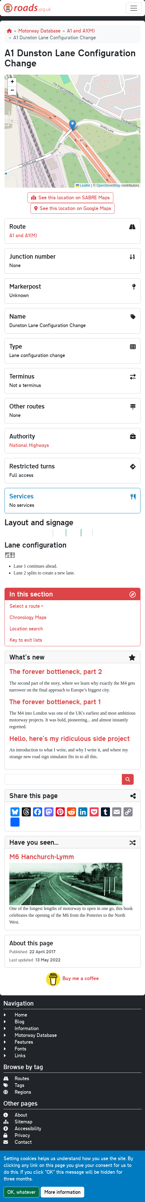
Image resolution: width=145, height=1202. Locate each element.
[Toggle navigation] (134, 8)
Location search (26, 628)
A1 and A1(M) (81, 30)
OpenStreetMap (108, 185)
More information (62, 1192)
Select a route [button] (25, 606)
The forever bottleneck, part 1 (55, 701)
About (15, 1115)
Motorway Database (39, 30)
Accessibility (22, 1128)
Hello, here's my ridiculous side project (69, 738)
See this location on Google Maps (72, 208)
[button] (72, 125)
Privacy (16, 1135)
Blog (13, 1021)
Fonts (14, 1048)
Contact (17, 1142)
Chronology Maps (28, 617)
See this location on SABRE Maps (70, 197)
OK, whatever (21, 1192)
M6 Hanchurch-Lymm (41, 856)
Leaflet (83, 185)
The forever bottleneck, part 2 (55, 671)
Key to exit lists (26, 640)
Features (18, 1042)
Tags (13, 1085)
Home (15, 1014)
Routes (16, 1078)
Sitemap (17, 1121)
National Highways (29, 445)
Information (21, 1028)
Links (14, 1055)
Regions (17, 1092)
